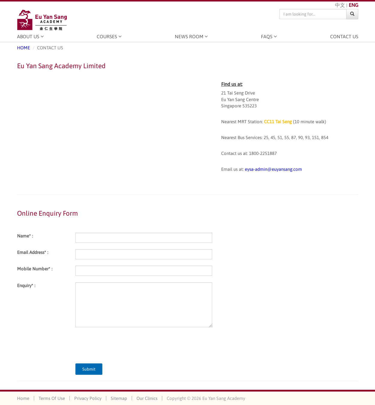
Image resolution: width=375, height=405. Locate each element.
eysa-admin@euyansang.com (273, 169)
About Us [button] (28, 36)
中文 (340, 5)
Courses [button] (107, 36)
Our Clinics (146, 398)
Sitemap (119, 398)
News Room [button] (189, 36)
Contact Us (344, 36)
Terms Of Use (52, 398)
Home (23, 398)
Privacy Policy (87, 398)
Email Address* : (32, 252)
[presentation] (120, 345)
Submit (88, 369)
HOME (23, 47)
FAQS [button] (266, 36)
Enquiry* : (26, 285)
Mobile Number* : (34, 268)
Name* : (25, 235)
